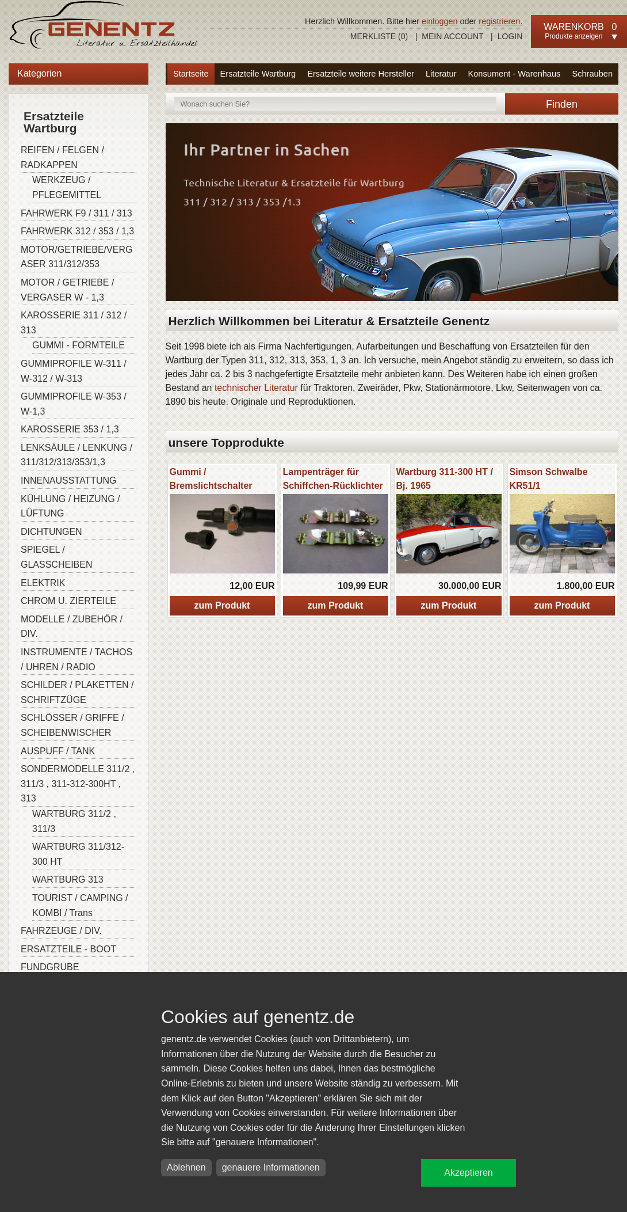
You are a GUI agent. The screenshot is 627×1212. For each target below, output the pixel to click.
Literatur (441, 73)
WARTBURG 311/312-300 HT (78, 854)
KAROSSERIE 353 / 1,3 (70, 429)
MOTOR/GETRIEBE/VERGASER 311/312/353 (76, 257)
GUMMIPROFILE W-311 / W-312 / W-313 (74, 371)
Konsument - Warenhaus (514, 73)
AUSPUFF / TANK (58, 751)
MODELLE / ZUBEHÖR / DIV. (72, 626)
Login (510, 36)
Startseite (191, 73)
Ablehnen (186, 1167)
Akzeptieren (468, 1172)
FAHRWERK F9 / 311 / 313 (76, 213)
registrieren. (500, 21)
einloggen (439, 21)
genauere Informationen (271, 1167)
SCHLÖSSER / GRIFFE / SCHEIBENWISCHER (72, 725)
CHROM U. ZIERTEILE (68, 601)
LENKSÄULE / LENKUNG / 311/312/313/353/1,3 (76, 455)
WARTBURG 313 (68, 879)
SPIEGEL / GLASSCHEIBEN (56, 557)
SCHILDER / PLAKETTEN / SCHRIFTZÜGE (77, 692)
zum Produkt (222, 605)
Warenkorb (573, 27)
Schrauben (592, 73)
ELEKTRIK (43, 583)
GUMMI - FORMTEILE (78, 345)
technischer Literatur (256, 388)
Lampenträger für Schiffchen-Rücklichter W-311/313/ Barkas (333, 485)
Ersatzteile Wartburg (258, 73)
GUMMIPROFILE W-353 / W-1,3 (74, 404)
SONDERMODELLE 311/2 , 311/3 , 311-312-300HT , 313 (78, 783)
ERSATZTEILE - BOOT (68, 949)
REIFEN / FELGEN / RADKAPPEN (62, 157)
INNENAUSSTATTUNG (69, 480)
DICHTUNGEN (51, 532)
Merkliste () (379, 36)
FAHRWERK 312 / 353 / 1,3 (77, 231)
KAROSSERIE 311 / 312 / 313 (74, 322)
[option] (222, 540)
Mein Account (452, 36)
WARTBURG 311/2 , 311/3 (74, 821)
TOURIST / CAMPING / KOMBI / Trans (80, 905)
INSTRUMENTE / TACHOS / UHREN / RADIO (76, 659)
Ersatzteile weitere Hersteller (360, 73)
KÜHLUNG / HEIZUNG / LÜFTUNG (70, 506)
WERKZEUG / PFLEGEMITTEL (66, 187)
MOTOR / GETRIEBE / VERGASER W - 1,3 (67, 290)
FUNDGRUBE (50, 967)
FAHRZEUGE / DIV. (61, 931)
